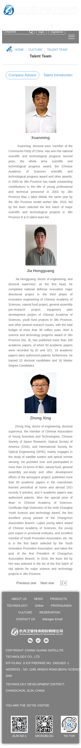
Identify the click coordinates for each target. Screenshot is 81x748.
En (55, 26)
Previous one (26, 583)
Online (39, 605)
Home (19, 49)
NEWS (38, 599)
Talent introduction (58, 75)
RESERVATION (49, 612)
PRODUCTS (58, 599)
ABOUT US (19, 599)
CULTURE (35, 49)
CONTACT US (25, 619)
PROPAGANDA (61, 605)
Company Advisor (22, 75)
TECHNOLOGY (17, 605)
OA (37, 20)
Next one (47, 583)
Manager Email (52, 619)
